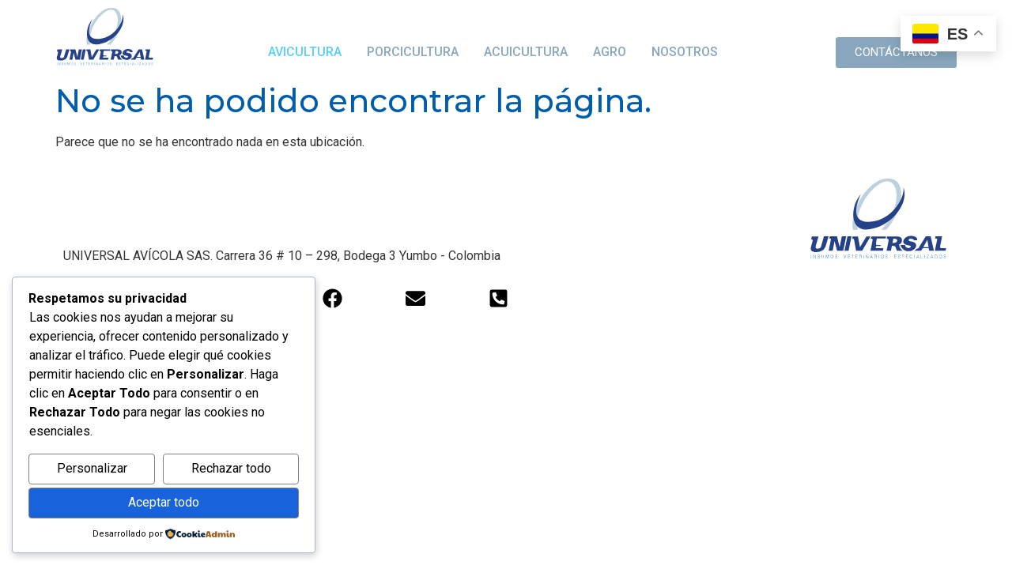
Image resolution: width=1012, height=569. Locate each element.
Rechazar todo (231, 468)
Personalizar (92, 468)
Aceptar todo (163, 502)
